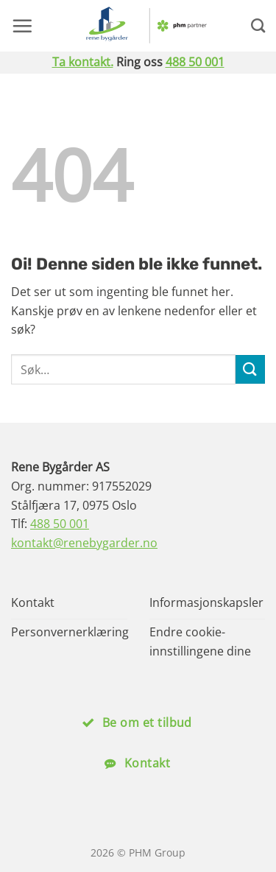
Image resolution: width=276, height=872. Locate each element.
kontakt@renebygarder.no (84, 543)
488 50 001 (195, 62)
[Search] (258, 25)
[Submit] (250, 369)
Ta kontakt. (82, 62)
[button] (22, 25)
